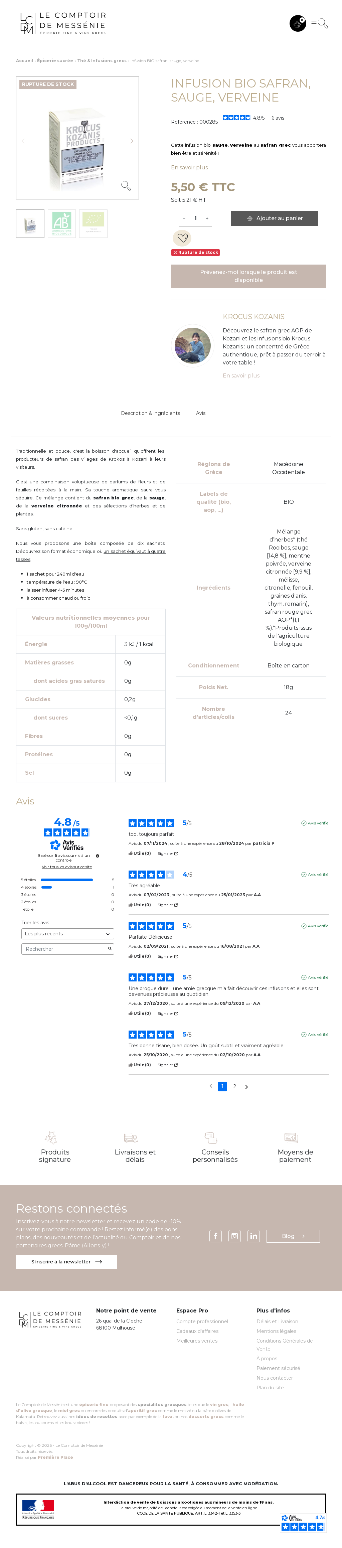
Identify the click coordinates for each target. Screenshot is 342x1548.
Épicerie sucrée (55, 60)
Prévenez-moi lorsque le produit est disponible (248, 276)
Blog (293, 1236)
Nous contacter (274, 1379)
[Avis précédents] (210, 1085)
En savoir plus (189, 167)
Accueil (24, 60)
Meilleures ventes (196, 1342)
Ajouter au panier (274, 218)
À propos (266, 1359)
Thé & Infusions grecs (102, 60)
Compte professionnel (202, 1322)
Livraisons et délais (135, 1155)
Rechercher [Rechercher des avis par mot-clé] (64, 949)
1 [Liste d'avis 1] (222, 1086)
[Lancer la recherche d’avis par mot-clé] (110, 949)
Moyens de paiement (295, 1155)
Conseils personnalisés (215, 1155)
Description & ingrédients (150, 413)
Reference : (184, 122)
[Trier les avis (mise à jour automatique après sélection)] (67, 933)
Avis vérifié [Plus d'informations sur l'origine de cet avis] (318, 822)
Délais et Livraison (277, 1322)
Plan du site (270, 1388)
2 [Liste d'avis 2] (234, 1086)
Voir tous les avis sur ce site (67, 867)
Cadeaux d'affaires (197, 1332)
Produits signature (55, 1155)
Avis (200, 413)
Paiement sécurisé (278, 1369)
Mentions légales (276, 1332)
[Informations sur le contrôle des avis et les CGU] (97, 856)
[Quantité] (195, 218)
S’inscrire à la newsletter (69, 1262)
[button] (298, 23)
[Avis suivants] (246, 1086)
